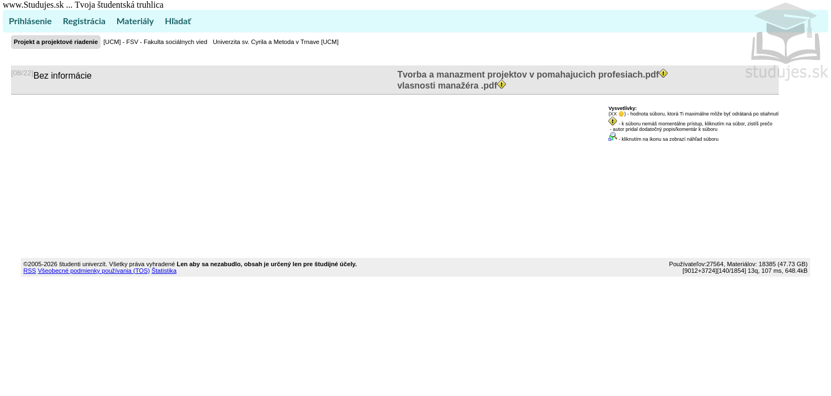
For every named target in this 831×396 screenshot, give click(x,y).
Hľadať (178, 20)
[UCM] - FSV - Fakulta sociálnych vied (155, 41)
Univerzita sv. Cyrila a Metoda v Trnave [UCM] (276, 41)
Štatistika (164, 270)
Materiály (135, 20)
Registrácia (84, 20)
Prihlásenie (30, 20)
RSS (30, 270)
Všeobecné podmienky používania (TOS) (94, 270)
